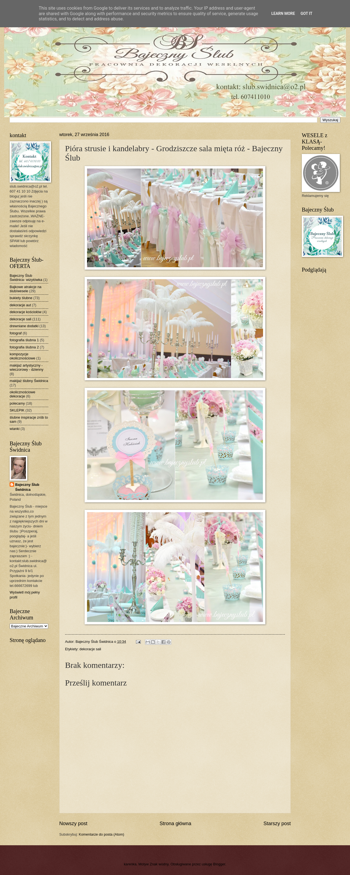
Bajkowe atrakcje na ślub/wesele (25, 289)
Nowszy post (73, 823)
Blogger (219, 864)
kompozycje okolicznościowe (22, 356)
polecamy (17, 403)
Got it (306, 13)
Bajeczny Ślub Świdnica (27, 487)
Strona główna (175, 823)
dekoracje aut (20, 305)
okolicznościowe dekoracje (22, 394)
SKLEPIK (17, 410)
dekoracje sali (90, 649)
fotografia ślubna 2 (24, 347)
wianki (15, 429)
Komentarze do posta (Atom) (101, 834)
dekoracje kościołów (25, 312)
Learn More (283, 13)
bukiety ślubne (21, 298)
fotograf (16, 333)
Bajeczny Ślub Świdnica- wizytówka (26, 277)
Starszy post (277, 823)
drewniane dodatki (24, 326)
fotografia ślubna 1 (24, 340)
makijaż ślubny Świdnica (29, 381)
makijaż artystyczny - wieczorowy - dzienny (26, 367)
